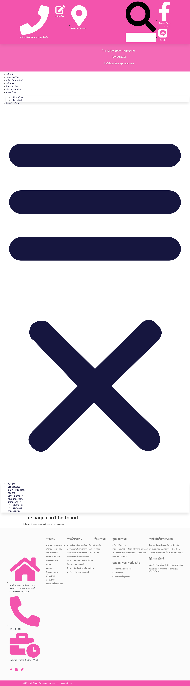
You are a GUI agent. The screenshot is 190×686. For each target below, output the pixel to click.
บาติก (96, 553)
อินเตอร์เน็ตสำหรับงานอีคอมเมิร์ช (80, 568)
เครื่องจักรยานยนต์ (119, 556)
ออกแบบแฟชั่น (52, 553)
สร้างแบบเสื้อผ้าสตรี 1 (54, 584)
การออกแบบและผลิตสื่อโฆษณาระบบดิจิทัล (166, 553)
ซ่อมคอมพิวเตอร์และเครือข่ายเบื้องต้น (164, 545)
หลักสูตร (10, 83)
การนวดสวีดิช (117, 572)
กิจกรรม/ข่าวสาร (13, 86)
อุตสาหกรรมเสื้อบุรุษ (54, 549)
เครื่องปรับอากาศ (119, 545)
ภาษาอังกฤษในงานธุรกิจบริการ (79, 549)
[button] (141, 17)
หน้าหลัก (10, 74)
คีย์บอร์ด (97, 545)
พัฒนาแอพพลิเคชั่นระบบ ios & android (164, 549)
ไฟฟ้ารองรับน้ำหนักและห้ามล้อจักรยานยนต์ (129, 553)
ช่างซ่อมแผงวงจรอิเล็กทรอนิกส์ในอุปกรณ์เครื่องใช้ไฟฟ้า (165, 570)
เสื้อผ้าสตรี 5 (50, 576)
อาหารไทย (50, 568)
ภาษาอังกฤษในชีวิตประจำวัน (78, 556)
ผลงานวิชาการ (12, 92)
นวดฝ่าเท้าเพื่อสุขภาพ (121, 576)
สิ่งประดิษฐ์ (17, 100)
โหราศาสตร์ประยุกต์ (75, 564)
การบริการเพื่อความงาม (122, 569)
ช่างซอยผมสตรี (52, 560)
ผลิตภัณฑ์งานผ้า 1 (53, 556)
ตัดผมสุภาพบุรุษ (52, 572)
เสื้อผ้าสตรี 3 (50, 580)
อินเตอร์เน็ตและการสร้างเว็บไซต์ (80, 560)
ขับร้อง (97, 549)
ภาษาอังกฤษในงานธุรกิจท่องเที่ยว (80, 553)
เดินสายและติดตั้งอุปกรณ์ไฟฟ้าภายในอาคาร (130, 549)
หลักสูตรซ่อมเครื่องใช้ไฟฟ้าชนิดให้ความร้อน (166, 565)
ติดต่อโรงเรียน (12, 103)
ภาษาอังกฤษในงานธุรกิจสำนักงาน (80, 545)
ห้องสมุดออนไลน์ (13, 89)
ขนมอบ (48, 564)
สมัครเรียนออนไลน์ (14, 80)
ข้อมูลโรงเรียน (12, 77)
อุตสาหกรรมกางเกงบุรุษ (55, 545)
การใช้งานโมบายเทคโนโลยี (78, 572)
